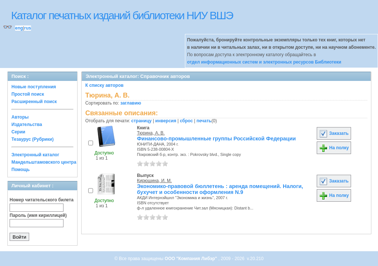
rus (27, 28)
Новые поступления (33, 86)
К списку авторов (104, 85)
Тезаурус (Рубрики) (32, 139)
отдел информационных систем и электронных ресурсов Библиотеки (264, 62)
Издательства (26, 124)
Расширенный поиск (34, 101)
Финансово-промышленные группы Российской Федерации (216, 138)
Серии (18, 131)
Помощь (20, 169)
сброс (186, 120)
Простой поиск (27, 94)
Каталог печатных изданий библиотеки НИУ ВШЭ (122, 15)
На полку (334, 147)
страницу (141, 120)
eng (19, 28)
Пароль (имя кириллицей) (38, 215)
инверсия (165, 120)
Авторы (20, 117)
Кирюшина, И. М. (154, 180)
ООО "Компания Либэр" (191, 258)
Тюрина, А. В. (151, 133)
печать (204, 120)
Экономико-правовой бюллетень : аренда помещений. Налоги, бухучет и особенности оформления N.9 (220, 189)
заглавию (130, 103)
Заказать (333, 133)
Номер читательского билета (41, 199)
